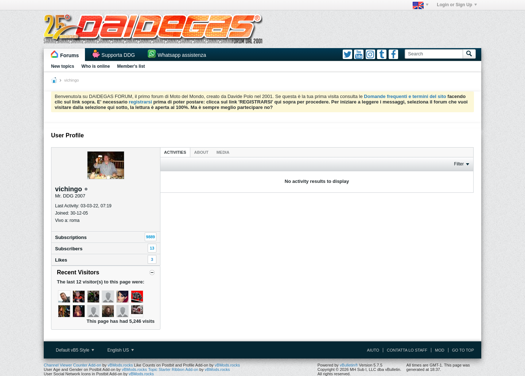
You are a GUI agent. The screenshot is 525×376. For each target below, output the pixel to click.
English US (120, 350)
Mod (439, 350)
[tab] (175, 152)
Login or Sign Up (457, 4)
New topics (62, 66)
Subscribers (68, 248)
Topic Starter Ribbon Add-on (173, 369)
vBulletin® (349, 365)
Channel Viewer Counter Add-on (72, 365)
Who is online (95, 66)
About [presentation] (201, 152)
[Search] (434, 54)
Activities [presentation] (175, 152)
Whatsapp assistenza (182, 55)
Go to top (463, 350)
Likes (61, 260)
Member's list (131, 66)
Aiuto (373, 350)
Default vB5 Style (75, 350)
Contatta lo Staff (407, 350)
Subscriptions (71, 237)
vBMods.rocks (120, 365)
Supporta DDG (118, 55)
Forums (69, 55)
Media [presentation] (223, 152)
